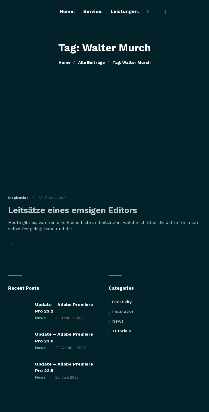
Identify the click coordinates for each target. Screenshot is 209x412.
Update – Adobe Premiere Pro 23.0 (64, 338)
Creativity (122, 302)
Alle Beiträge (91, 62)
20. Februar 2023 (70, 318)
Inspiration (18, 198)
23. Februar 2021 (52, 198)
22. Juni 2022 (67, 378)
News (40, 318)
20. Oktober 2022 (70, 348)
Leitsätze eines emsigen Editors (72, 210)
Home (64, 62)
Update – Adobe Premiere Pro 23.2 (64, 308)
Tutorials (121, 331)
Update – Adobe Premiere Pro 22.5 (64, 367)
